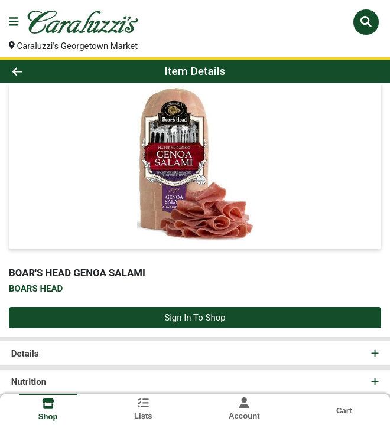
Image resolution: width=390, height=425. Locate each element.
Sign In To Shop (194, 317)
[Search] (366, 22)
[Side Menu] (13, 22)
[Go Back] (55, 71)
